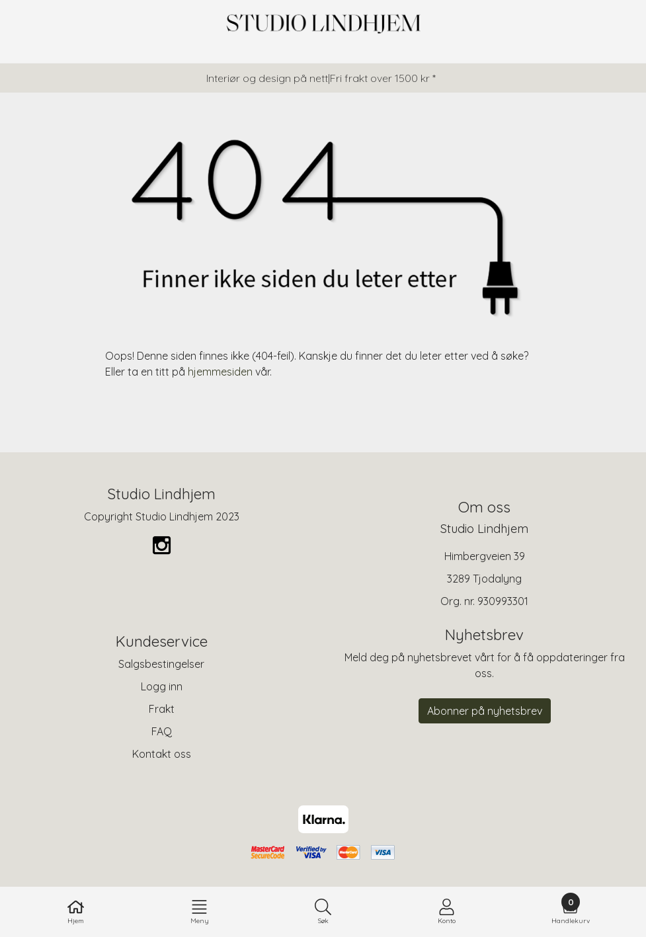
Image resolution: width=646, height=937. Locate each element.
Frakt (162, 708)
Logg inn (161, 686)
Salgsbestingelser (161, 664)
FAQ (161, 731)
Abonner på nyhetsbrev (484, 710)
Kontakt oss (161, 753)
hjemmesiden (220, 371)
